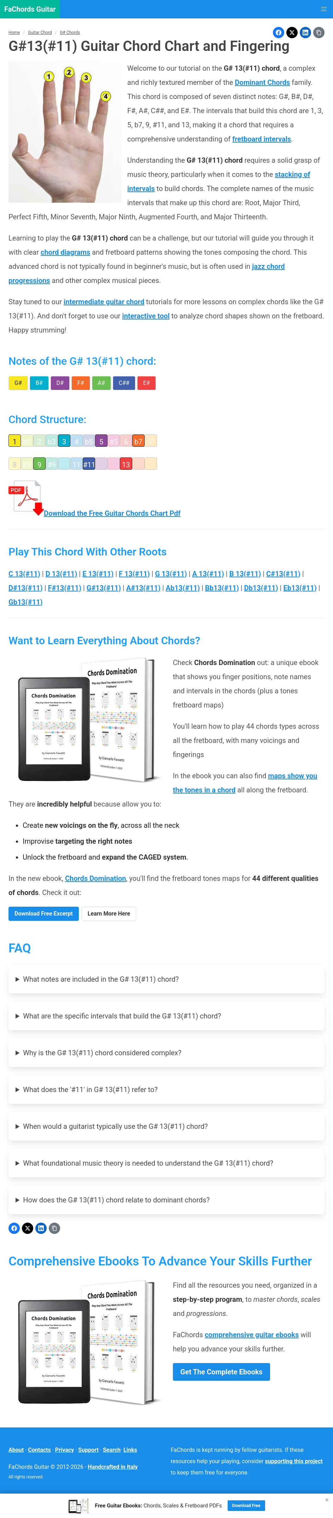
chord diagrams (65, 252)
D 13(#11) (61, 574)
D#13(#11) (25, 588)
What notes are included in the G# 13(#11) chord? (101, 979)
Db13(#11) (261, 588)
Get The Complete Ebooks (221, 1372)
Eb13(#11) (299, 588)
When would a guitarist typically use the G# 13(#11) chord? (115, 1126)
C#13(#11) (283, 574)
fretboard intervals (261, 139)
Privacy (64, 1450)
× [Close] (327, 1500)
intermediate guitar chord (104, 302)
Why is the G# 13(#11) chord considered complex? (102, 1053)
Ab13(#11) (183, 588)
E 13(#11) (97, 574)
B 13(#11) (245, 574)
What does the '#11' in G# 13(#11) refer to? (90, 1089)
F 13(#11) (134, 574)
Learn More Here (109, 913)
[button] (324, 9)
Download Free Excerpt (43, 913)
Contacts (39, 1450)
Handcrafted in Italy (113, 1467)
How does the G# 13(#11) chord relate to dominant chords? (116, 1200)
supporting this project (294, 1461)
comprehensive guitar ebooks (252, 1335)
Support (88, 1450)
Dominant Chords (262, 82)
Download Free (246, 1505)
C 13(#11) (24, 574)
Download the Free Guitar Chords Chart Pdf (94, 513)
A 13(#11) (208, 574)
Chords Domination (95, 878)
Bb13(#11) (222, 588)
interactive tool (145, 316)
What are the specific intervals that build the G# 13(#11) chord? (122, 1016)
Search (112, 1450)
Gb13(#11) (25, 602)
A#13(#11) (143, 588)
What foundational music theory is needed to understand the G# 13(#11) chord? (148, 1163)
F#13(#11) (64, 588)
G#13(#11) (104, 588)
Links (130, 1450)
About (16, 1450)
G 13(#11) (171, 574)
